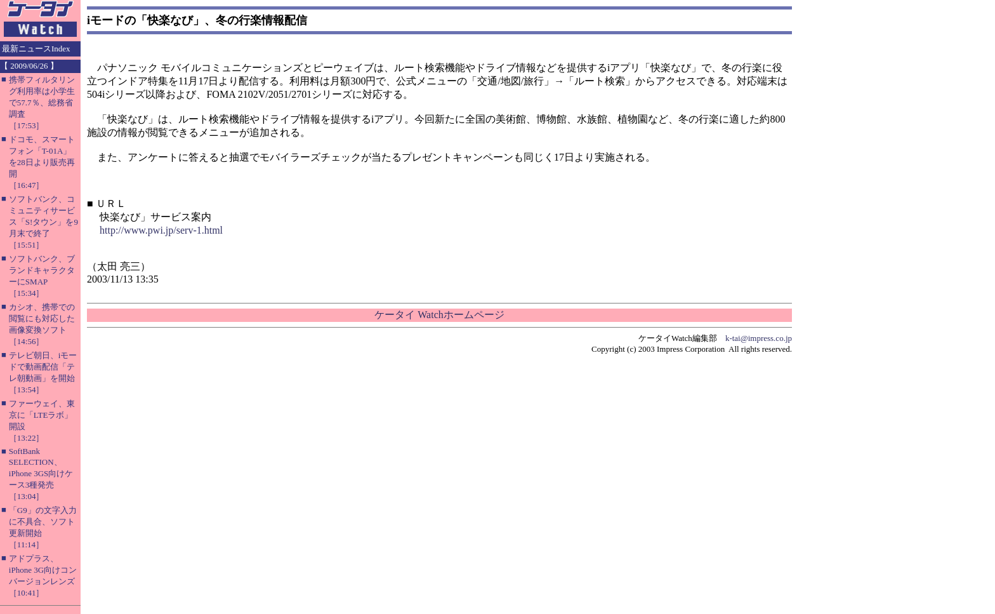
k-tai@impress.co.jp (758, 338)
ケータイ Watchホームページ (439, 314)
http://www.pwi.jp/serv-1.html (161, 230)
